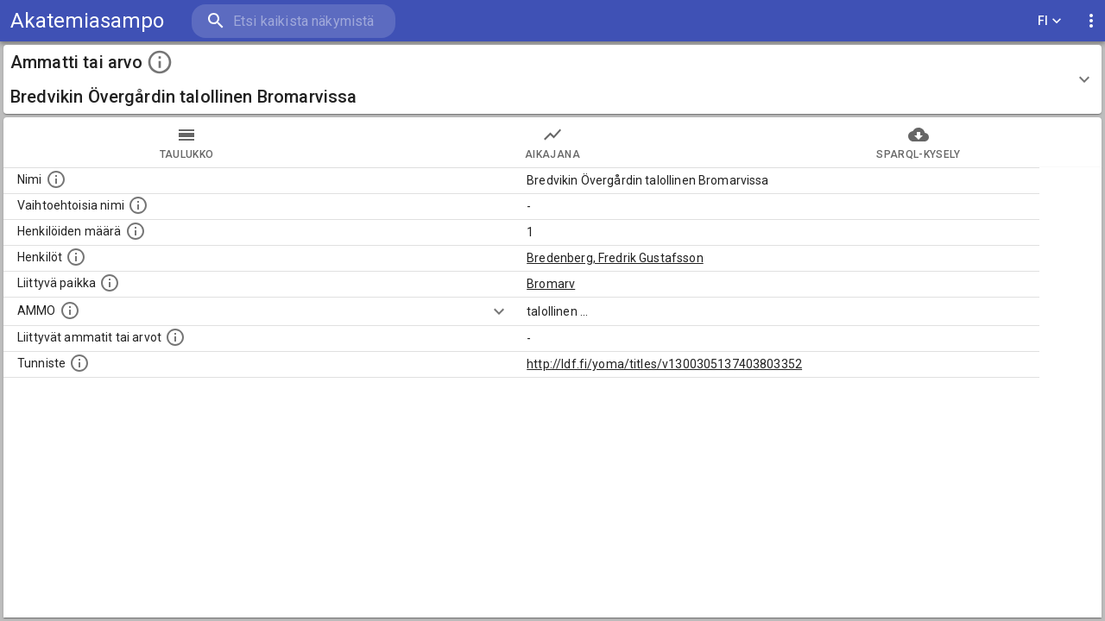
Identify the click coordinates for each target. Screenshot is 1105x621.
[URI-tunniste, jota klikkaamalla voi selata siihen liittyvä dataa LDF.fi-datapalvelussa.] (79, 363)
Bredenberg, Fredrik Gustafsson (615, 258)
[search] (293, 21)
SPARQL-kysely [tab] (919, 142)
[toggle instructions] (160, 62)
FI (1050, 21)
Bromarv (551, 284)
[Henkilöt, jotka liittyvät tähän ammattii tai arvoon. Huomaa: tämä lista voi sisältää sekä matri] (76, 257)
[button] (552, 79)
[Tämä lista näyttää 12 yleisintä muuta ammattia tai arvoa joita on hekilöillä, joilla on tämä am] (175, 337)
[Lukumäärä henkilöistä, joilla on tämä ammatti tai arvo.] (135, 231)
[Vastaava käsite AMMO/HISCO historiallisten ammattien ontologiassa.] (70, 310)
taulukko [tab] (186, 142)
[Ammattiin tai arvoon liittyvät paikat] (109, 283)
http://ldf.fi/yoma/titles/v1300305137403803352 (664, 364)
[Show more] (499, 311)
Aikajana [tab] (552, 142)
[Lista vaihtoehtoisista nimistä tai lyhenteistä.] (138, 205)
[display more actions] (1091, 21)
